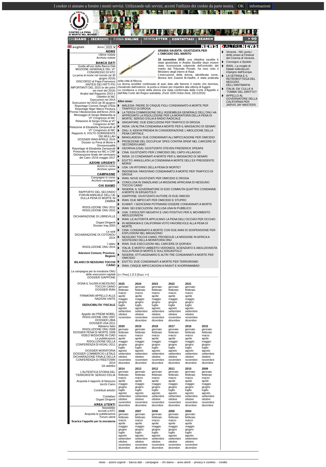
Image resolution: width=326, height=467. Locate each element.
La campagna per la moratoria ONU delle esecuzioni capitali (93, 273)
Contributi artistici (104, 390)
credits (223, 462)
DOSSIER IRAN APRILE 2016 (96, 139)
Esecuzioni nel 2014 (102, 99)
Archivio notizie (106, 57)
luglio (121, 305)
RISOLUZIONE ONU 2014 (98, 246)
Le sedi (110, 231)
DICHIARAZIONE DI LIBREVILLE (94, 216)
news (102, 462)
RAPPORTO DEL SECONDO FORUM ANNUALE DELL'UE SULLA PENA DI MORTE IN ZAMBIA (97, 196)
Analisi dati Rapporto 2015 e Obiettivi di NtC (97, 95)
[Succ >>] (143, 274)
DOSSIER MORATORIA (100, 350)
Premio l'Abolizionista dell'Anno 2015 (92, 111)
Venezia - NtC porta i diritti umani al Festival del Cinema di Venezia (240, 54)
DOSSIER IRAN (105, 289)
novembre (124, 317)
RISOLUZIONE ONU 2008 (98, 329)
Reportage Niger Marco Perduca (95, 108)
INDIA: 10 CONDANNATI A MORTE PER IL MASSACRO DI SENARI (165, 156)
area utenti (184, 462)
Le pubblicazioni (105, 338)
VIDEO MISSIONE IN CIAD (98, 335)
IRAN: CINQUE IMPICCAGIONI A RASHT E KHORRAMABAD (160, 265)
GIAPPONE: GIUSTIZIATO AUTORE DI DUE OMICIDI (156, 196)
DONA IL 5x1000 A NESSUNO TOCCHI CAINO (96, 285)
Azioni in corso (106, 166)
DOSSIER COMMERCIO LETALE (94, 353)
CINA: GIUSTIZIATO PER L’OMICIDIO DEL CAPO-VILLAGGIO (161, 152)
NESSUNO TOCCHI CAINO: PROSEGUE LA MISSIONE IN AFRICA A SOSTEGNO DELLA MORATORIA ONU (166, 238)
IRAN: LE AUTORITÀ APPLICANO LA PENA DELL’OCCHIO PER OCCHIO (168, 219)
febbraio (123, 289)
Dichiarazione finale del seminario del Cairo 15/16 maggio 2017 (94, 156)
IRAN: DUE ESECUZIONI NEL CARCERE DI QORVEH (156, 243)
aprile (121, 295)
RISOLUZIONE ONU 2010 (98, 210)
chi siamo (168, 462)
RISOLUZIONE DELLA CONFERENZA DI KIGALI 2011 (95, 343)
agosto (122, 308)
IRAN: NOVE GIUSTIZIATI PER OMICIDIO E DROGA (155, 178)
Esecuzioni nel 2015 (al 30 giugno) (93, 102)
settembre (124, 311)
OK (241, 6)
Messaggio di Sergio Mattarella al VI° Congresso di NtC (94, 116)
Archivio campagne (103, 180)
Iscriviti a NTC (106, 410)
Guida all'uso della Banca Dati (96, 66)
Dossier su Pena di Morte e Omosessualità (98, 144)
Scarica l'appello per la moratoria (93, 421)
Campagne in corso (103, 177)
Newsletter (108, 407)
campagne (151, 462)
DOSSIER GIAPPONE (101, 277)
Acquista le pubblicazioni (100, 413)
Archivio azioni (106, 169)
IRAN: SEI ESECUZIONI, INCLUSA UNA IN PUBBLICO (156, 208)
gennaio (123, 286)
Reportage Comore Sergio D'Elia (95, 105)
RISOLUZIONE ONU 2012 (98, 207)
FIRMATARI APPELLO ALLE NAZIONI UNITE (97, 297)
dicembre (140, 320)
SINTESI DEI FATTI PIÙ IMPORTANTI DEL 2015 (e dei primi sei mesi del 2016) (93, 87)
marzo (122, 292)
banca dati (135, 462)
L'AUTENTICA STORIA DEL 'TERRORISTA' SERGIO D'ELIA (95, 373)
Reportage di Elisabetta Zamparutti (93, 148)
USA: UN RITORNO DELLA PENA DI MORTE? (151, 167)
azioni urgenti (117, 462)
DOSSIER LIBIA (105, 320)
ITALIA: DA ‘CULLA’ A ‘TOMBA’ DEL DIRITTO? (241, 90)
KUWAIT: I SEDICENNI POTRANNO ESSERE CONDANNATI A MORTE (167, 204)
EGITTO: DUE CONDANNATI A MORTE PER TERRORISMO (160, 261)
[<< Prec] (124, 274)
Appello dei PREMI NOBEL (98, 313)
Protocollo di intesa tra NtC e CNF (94, 151)
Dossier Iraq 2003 (104, 225)
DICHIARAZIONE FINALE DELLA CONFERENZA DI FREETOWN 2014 (94, 359)
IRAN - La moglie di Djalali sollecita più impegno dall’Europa (239, 68)
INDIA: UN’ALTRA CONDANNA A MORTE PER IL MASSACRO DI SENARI (168, 126)
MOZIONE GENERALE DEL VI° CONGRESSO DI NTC (95, 71)
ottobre (122, 314)
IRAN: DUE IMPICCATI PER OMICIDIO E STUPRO (154, 200)
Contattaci (109, 396)
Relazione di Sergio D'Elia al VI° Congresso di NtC (95, 122)
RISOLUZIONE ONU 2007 (98, 317)
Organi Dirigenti (105, 222)
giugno (122, 302)
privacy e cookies (204, 462)
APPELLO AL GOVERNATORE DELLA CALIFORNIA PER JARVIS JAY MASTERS (241, 100)
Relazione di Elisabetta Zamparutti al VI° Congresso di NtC (92, 129)
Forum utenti (107, 416)
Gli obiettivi (108, 365)
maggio (123, 298)
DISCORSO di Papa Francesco (95, 81)
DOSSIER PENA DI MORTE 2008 (94, 332)
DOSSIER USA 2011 (102, 323)
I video (111, 243)
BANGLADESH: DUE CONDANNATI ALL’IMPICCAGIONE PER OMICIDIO (168, 137)
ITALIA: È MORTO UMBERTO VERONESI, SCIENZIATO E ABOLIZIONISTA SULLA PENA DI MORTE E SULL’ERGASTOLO (169, 249)
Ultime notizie (107, 54)
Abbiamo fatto (106, 326)
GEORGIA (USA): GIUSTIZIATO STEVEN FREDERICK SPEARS (162, 148)
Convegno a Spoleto (239, 61)
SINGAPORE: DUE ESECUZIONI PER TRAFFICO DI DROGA (161, 122)
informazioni (259, 6)
